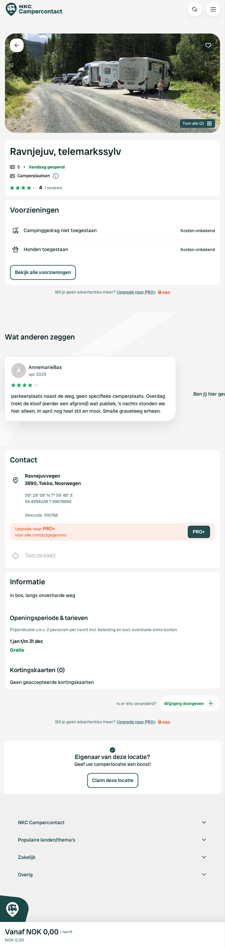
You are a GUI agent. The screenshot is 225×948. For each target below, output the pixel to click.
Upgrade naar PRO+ (136, 292)
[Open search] (194, 9)
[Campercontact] (37, 9)
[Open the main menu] (213, 9)
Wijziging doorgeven (189, 703)
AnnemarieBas (45, 367)
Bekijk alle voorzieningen (43, 272)
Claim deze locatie (112, 780)
